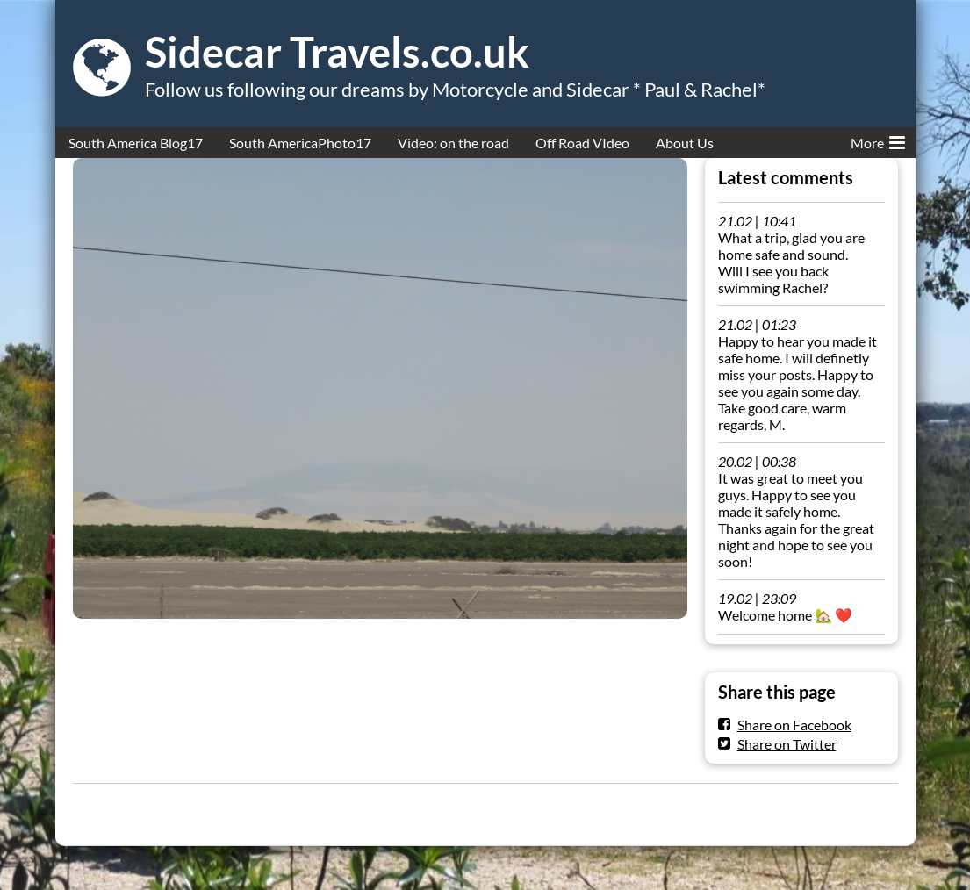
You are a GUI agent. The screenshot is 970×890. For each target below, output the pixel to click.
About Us (685, 142)
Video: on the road (453, 142)
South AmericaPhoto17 (300, 142)
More (878, 139)
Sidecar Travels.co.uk (337, 51)
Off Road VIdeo (582, 142)
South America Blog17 (135, 142)
